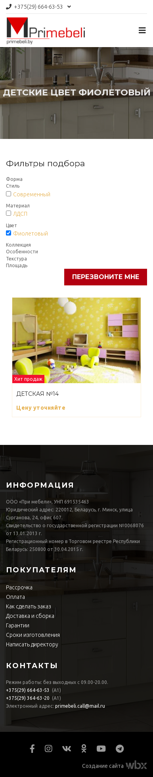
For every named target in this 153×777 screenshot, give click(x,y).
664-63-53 (38, 7)
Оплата (15, 597)
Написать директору (32, 644)
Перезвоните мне (105, 277)
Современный (31, 194)
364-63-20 (28, 698)
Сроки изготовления (33, 635)
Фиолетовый (30, 233)
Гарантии (17, 625)
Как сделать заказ (28, 606)
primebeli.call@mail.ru (80, 706)
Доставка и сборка (30, 616)
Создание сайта (103, 766)
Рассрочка (19, 587)
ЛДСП (20, 214)
